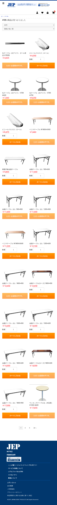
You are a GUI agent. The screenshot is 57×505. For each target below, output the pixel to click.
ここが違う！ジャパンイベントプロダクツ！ (22, 465)
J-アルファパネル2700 (15, 471)
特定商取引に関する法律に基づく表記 (19, 495)
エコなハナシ (12, 475)
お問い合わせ (11, 482)
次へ (35, 428)
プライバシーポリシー (14, 492)
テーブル (6, 16)
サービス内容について (15, 468)
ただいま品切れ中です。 (15, 66)
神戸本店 (10, 451)
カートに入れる (42, 66)
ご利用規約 (11, 489)
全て (2, 16)
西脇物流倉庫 (11, 455)
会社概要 (10, 486)
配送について (12, 478)
